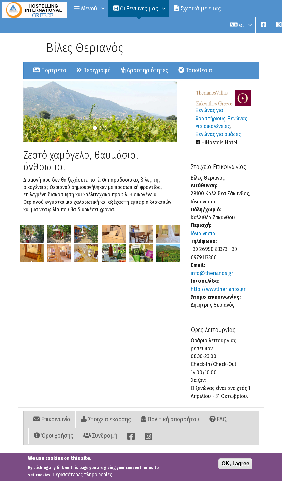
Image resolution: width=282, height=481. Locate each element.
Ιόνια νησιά (203, 233)
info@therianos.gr (212, 273)
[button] (32, 234)
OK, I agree (235, 465)
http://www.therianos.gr (218, 289)
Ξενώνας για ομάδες (218, 134)
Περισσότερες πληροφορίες (82, 476)
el (240, 25)
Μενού (88, 8)
